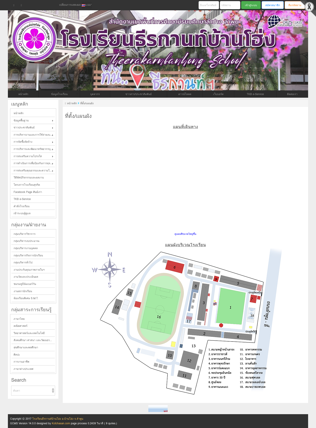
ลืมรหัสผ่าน (294, 5)
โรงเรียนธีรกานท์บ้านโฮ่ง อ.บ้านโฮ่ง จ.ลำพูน (57, 419)
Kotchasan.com (61, 423)
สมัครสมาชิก (272, 5)
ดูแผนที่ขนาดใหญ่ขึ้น (185, 234)
